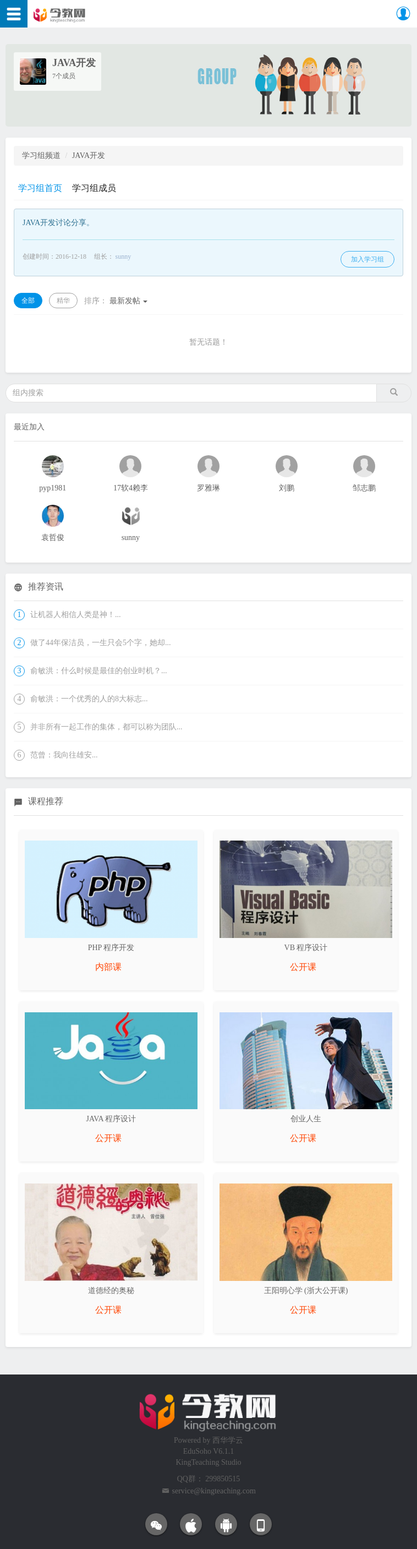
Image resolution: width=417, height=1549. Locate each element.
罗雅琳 (208, 488)
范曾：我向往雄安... (64, 755)
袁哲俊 (52, 537)
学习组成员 (94, 188)
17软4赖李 (130, 488)
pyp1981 (52, 488)
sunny (123, 256)
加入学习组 (367, 259)
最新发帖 (115, 301)
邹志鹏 (364, 488)
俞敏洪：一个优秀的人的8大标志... (89, 699)
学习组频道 (41, 155)
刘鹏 (286, 488)
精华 (63, 300)
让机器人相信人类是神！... (75, 614)
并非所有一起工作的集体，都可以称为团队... (106, 727)
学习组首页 (40, 188)
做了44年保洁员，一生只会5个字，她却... (100, 643)
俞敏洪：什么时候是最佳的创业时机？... (98, 671)
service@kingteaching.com (214, 1491)
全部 (28, 300)
